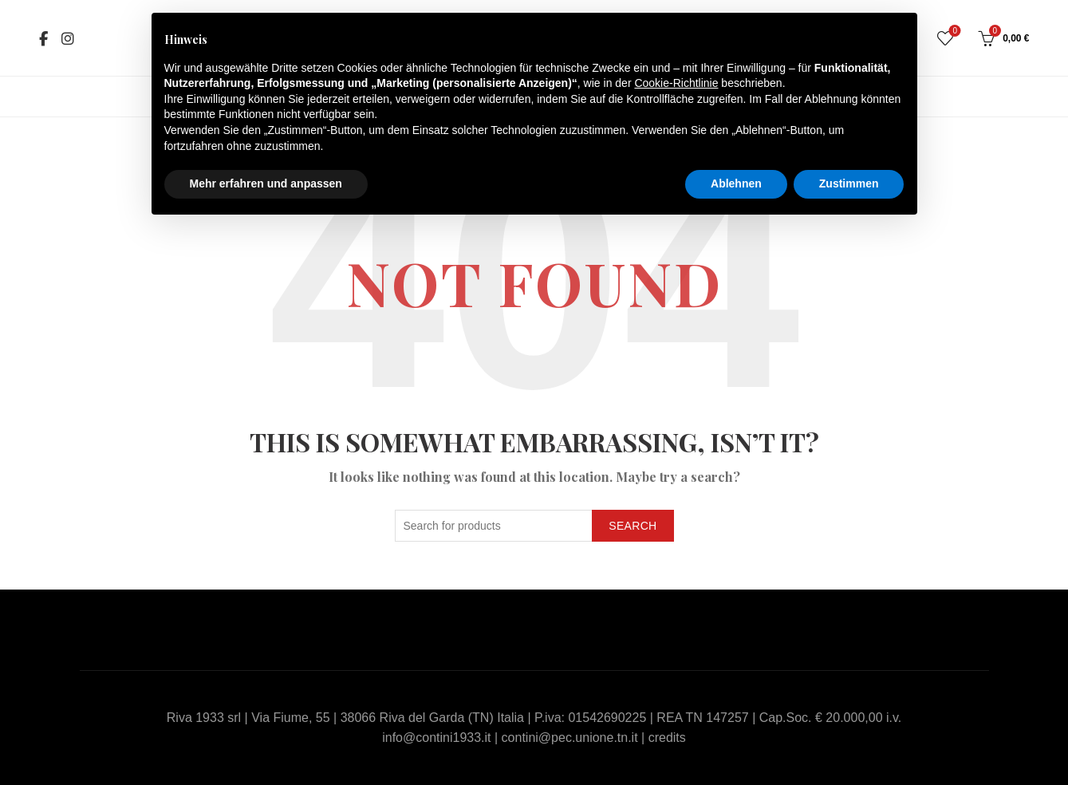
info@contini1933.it (436, 737)
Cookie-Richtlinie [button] (676, 83)
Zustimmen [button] (849, 183)
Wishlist (953, 31)
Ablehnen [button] (736, 183)
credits (667, 737)
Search (632, 525)
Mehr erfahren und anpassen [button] (266, 183)
